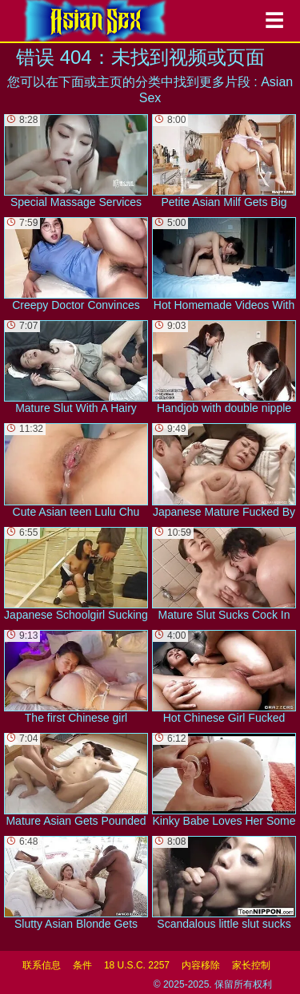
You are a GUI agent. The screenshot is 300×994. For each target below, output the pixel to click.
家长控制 (251, 965)
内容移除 (201, 965)
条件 (82, 965)
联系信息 (41, 965)
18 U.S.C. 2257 (137, 965)
